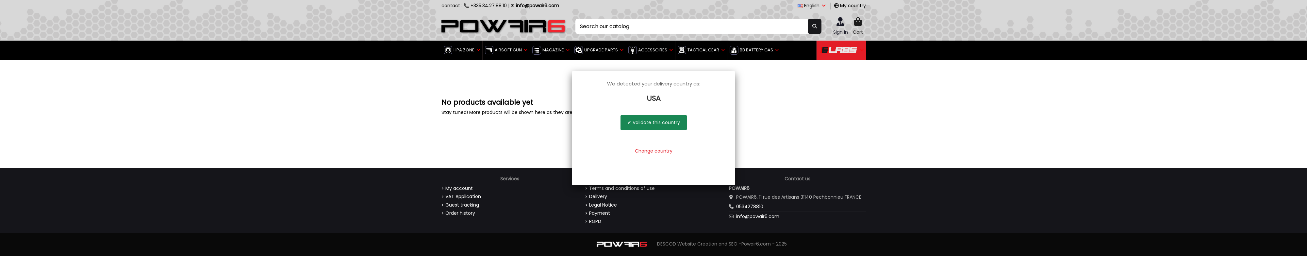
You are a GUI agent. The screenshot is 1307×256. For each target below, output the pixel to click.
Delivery (598, 196)
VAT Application (463, 196)
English (812, 5)
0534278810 (749, 206)
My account (459, 188)
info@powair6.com (757, 216)
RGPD (595, 221)
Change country (653, 151)
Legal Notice (603, 205)
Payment (599, 213)
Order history (460, 213)
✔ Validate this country (653, 122)
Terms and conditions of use (622, 188)
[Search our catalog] (814, 26)
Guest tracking (462, 205)
